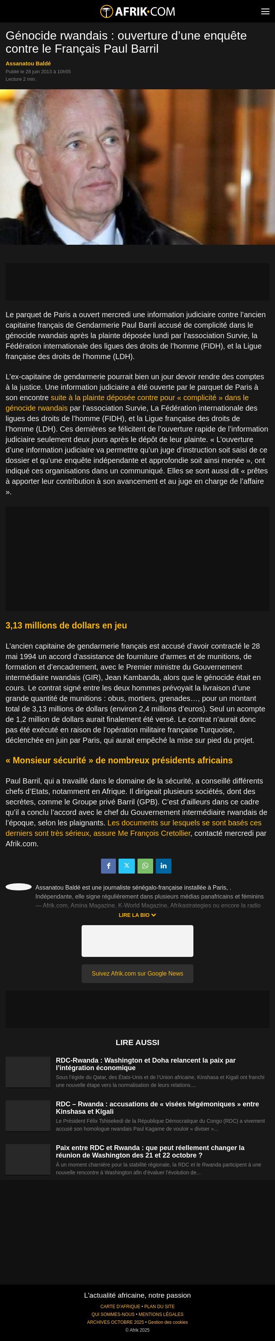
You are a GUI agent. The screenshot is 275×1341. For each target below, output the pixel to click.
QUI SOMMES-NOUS (113, 1314)
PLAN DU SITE (159, 1306)
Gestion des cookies (168, 1322)
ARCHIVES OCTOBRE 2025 (115, 1322)
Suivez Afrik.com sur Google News (137, 973)
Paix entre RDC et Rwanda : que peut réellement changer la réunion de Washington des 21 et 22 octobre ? (150, 1151)
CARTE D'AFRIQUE (120, 1306)
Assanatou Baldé (28, 63)
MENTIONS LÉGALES (161, 1314)
